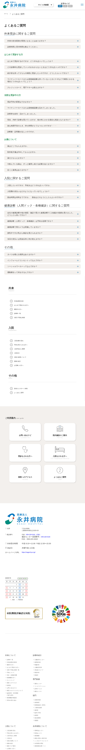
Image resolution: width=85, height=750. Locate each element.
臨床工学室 (38, 687)
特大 (70, 6)
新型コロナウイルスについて (16, 665)
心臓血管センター (40, 634)
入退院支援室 (38, 682)
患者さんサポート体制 (14, 726)
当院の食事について (13, 715)
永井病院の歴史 (39, 718)
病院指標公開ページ (41, 721)
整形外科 (37, 647)
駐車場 (9, 660)
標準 (60, 6)
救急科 (36, 650)
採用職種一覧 (11, 738)
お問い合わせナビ (12, 662)
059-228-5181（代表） (36, 524)
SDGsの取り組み (12, 675)
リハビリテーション (41, 661)
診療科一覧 (10, 634)
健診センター (38, 666)
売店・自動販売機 (12, 650)
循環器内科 (38, 637)
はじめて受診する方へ (14, 642)
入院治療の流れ (12, 705)
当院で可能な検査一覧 (14, 644)
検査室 (36, 690)
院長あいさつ (38, 708)
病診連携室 (38, 692)
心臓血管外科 (38, 642)
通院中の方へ (11, 639)
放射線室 (37, 677)
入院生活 (10, 713)
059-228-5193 (46, 526)
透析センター (38, 658)
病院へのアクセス (12, 657)
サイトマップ (11, 655)
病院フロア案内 (12, 721)
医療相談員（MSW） (41, 680)
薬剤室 (36, 685)
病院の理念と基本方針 (41, 713)
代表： (24, 524)
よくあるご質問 (12, 728)
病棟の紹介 (10, 718)
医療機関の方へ (12, 652)
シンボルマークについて (42, 715)
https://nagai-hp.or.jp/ (30, 542)
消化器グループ (39, 644)
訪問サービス (38, 663)
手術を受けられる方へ (14, 708)
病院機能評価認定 (12, 672)
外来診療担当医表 (12, 637)
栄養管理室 (38, 674)
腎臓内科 (37, 639)
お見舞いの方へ (12, 723)
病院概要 (37, 710)
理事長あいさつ (39, 705)
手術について (11, 647)
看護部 (36, 695)
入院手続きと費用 (12, 710)
